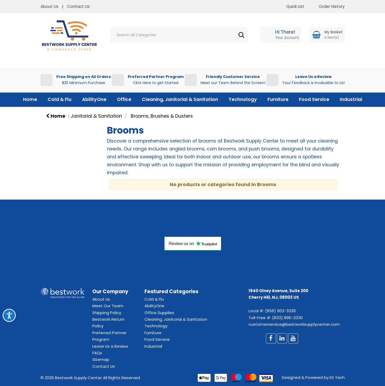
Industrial (351, 99)
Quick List (291, 6)
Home (30, 99)
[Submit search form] (241, 35)
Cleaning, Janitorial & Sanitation (180, 99)
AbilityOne (94, 99)
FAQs (97, 353)
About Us (49, 6)
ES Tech (337, 377)
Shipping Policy (106, 312)
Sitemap (100, 359)
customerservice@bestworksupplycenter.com (294, 324)
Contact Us (78, 6)
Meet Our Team (107, 306)
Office (124, 99)
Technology (243, 99)
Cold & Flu (59, 99)
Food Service (314, 99)
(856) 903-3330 (280, 311)
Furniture (278, 99)
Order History (328, 6)
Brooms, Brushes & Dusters (162, 116)
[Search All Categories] (179, 35)
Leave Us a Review (110, 346)
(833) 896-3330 (287, 317)
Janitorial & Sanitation (96, 116)
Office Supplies (159, 312)
